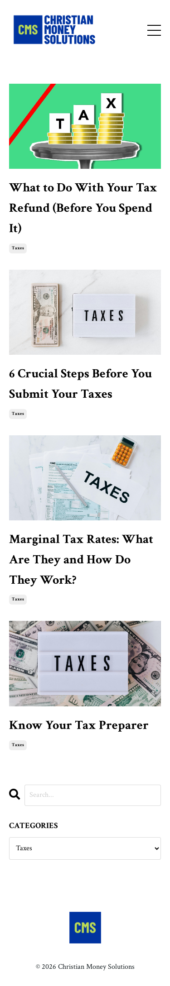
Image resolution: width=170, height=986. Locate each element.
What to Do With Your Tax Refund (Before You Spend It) (83, 208)
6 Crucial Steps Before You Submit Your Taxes (80, 383)
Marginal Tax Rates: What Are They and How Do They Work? (81, 559)
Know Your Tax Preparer (79, 725)
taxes (18, 248)
